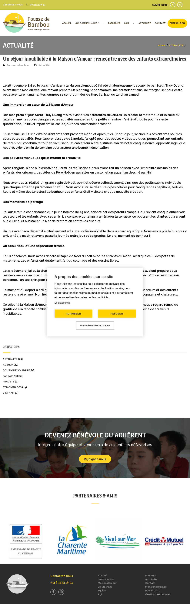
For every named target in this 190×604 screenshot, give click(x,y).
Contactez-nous (13, 4)
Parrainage (11, 376)
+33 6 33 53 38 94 (61, 582)
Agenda (8, 364)
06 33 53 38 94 (37, 4)
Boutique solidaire (16, 370)
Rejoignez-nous (95, 459)
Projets (8, 381)
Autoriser (73, 313)
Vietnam (8, 392)
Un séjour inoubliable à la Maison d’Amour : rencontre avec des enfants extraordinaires (94, 59)
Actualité (176, 45)
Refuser (117, 313)
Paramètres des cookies (95, 325)
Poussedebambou (18, 65)
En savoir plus (62, 302)
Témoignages (12, 387)
